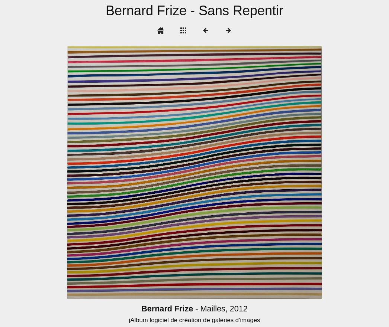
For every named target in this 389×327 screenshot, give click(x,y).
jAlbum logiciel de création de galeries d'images (194, 320)
